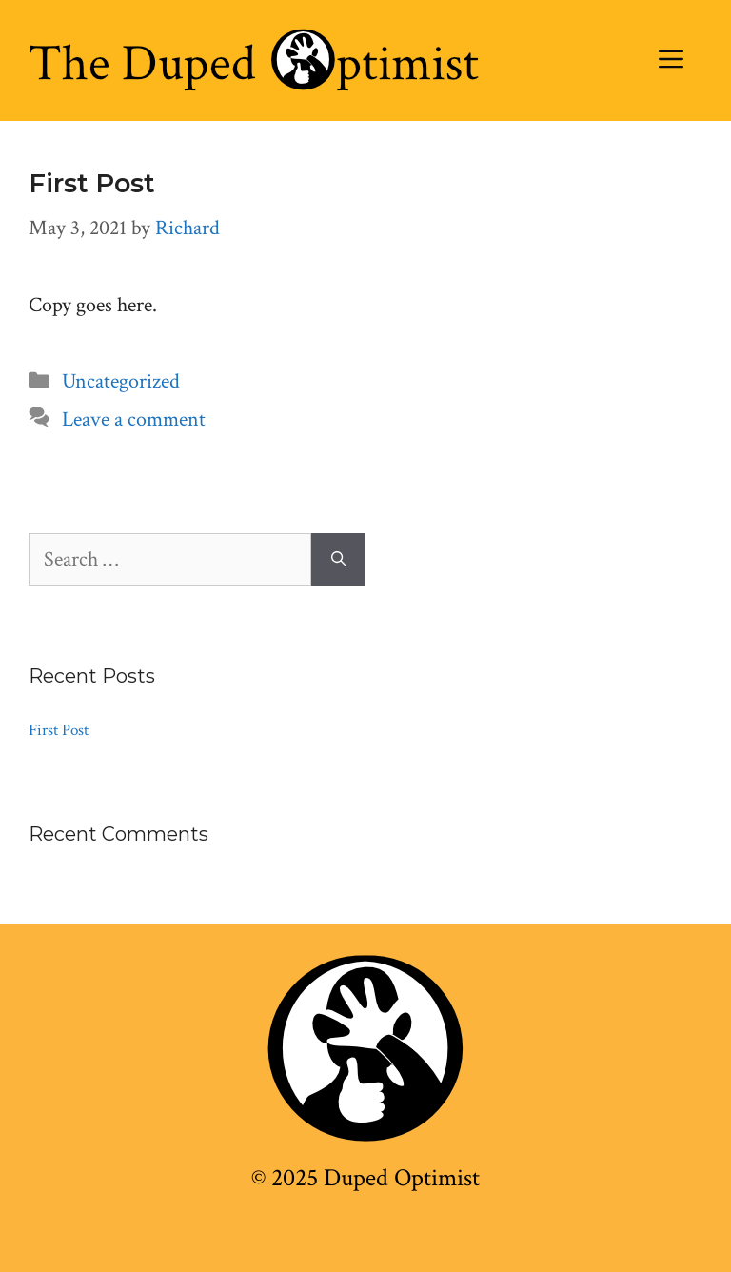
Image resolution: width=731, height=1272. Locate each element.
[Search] (338, 559)
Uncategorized (121, 381)
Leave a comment (134, 419)
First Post (92, 183)
